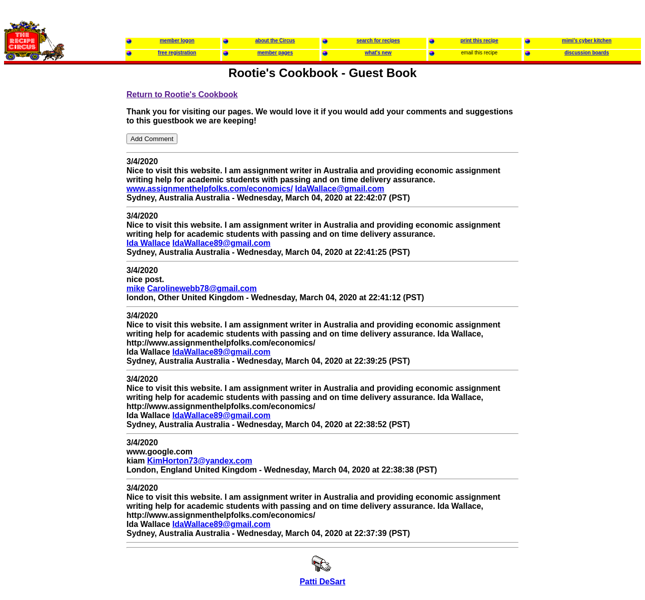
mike (135, 288)
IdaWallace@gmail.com (339, 188)
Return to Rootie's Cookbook (182, 94)
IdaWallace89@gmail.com (221, 243)
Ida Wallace (148, 243)
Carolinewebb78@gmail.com (201, 288)
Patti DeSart (323, 581)
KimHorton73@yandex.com (199, 460)
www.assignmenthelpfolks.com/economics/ (209, 188)
